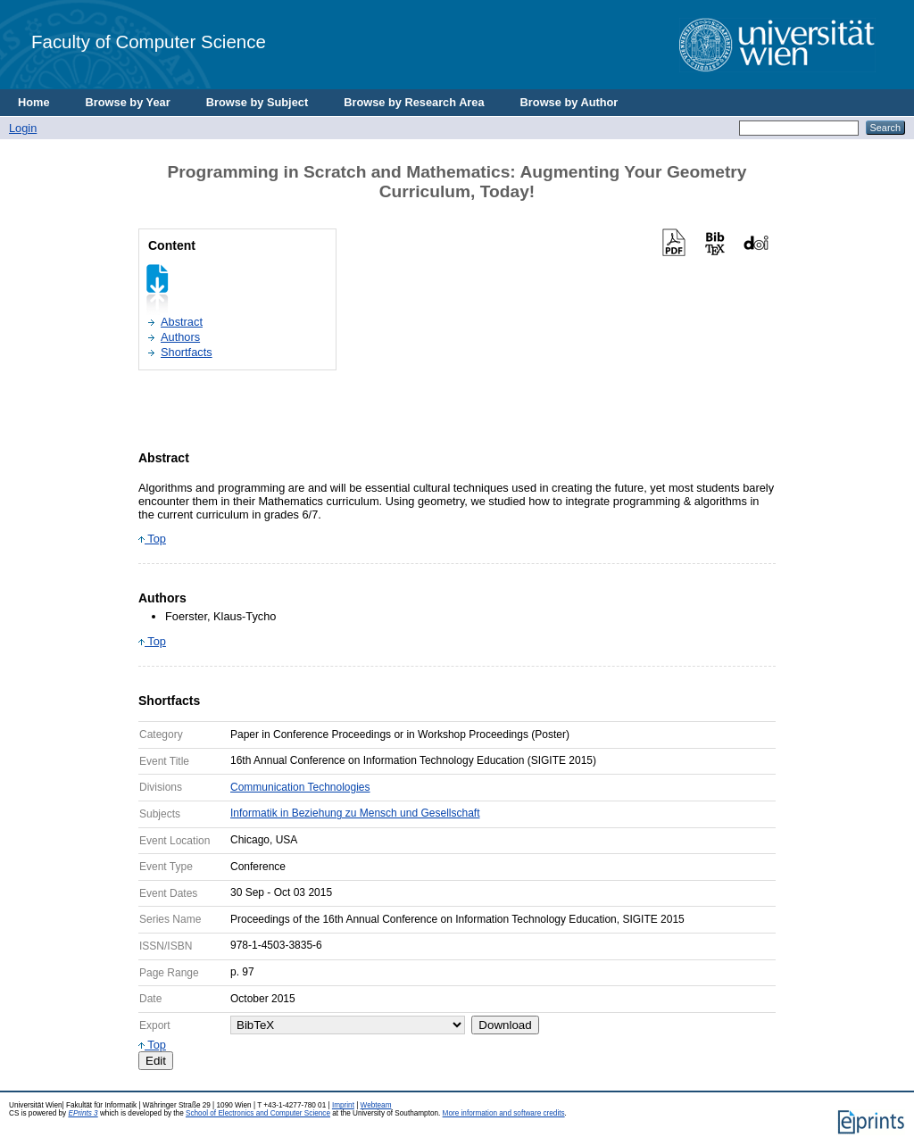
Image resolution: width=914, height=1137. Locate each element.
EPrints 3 (82, 1113)
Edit (155, 1060)
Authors (180, 337)
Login (23, 128)
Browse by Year (128, 102)
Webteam (376, 1105)
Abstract (182, 321)
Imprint (343, 1105)
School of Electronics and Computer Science (258, 1113)
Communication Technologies (300, 787)
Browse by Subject (257, 102)
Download (504, 1025)
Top (152, 538)
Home (34, 102)
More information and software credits (504, 1113)
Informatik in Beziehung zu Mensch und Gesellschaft (354, 813)
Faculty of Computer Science (148, 41)
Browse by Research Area (414, 102)
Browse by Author (569, 102)
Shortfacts (186, 352)
